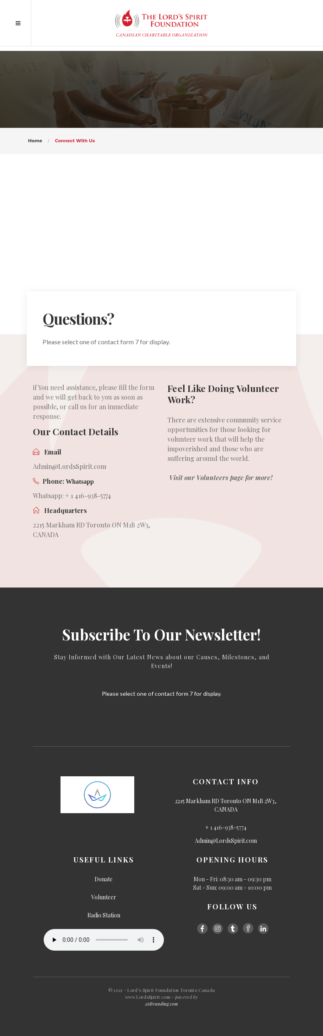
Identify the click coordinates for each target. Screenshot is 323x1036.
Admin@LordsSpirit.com (226, 840)
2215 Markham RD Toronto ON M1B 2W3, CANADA (226, 805)
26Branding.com (161, 1004)
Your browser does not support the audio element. (104, 940)
